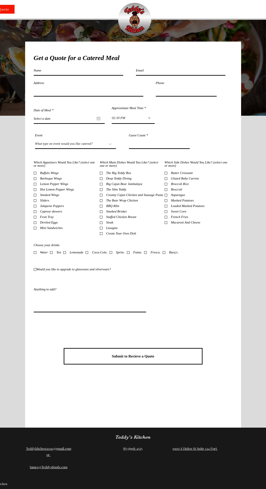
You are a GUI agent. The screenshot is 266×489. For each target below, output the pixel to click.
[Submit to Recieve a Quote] (133, 356)
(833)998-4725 (132, 448)
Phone (160, 83)
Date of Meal (44, 110)
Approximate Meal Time (127, 108)
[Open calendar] (98, 118)
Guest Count (137, 135)
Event (39, 135)
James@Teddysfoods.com (48, 467)
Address (39, 83)
